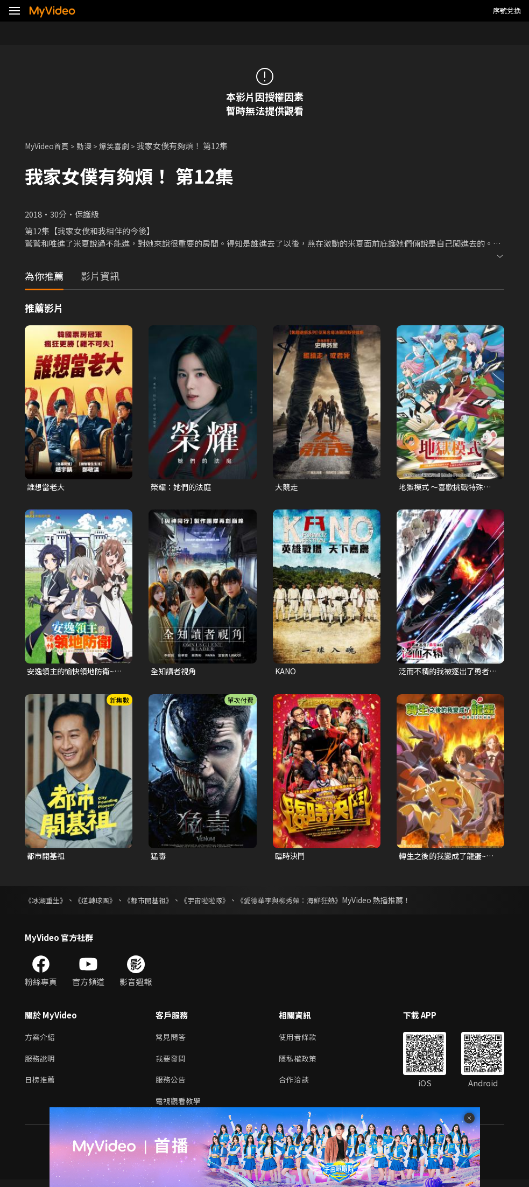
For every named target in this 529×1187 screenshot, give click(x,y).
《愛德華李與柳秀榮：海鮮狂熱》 (307, 902)
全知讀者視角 (175, 672)
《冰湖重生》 (47, 902)
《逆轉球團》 (100, 902)
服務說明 (41, 1063)
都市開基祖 (47, 857)
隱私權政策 (302, 1063)
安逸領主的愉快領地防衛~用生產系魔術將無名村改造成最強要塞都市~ (75, 673)
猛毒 (159, 857)
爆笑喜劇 (121, 145)
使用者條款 (302, 1040)
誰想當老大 (47, 487)
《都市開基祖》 (156, 902)
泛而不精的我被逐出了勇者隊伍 (447, 673)
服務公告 (172, 1085)
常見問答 (172, 1040)
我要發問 (172, 1063)
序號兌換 (507, 10)
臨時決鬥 (291, 857)
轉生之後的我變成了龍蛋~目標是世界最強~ (445, 858)
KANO (286, 672)
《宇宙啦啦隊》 (217, 902)
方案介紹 (41, 1040)
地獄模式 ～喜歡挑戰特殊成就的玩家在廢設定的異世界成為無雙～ (448, 487)
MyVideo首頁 (49, 145)
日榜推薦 (41, 1085)
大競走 (287, 487)
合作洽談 (298, 1085)
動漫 (89, 145)
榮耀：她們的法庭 (183, 487)
